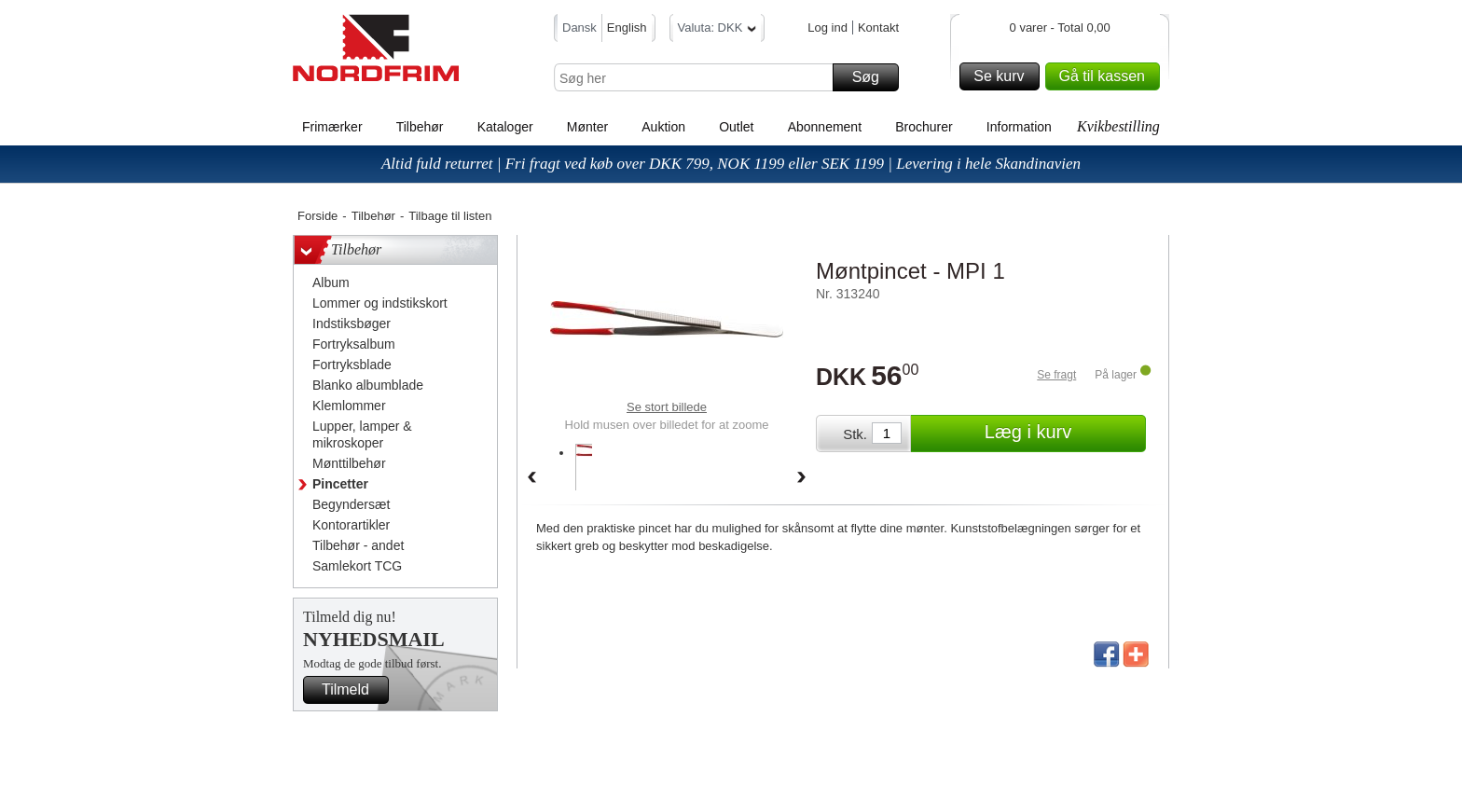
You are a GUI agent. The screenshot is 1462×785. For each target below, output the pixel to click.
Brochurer (923, 126)
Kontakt (878, 27)
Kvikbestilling (1118, 126)
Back (531, 478)
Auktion (663, 126)
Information (1019, 126)
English (627, 27)
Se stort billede (667, 407)
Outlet (736, 126)
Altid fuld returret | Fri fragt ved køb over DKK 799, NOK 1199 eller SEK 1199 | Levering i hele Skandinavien (731, 163)
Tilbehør (420, 126)
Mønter (587, 126)
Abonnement (825, 126)
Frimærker (332, 126)
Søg (872, 77)
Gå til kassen (1106, 76)
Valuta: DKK (717, 30)
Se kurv (1003, 76)
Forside (317, 216)
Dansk (579, 27)
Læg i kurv (1062, 433)
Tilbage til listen (449, 216)
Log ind (827, 27)
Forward (802, 478)
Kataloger (505, 126)
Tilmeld (352, 690)
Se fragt (1056, 374)
